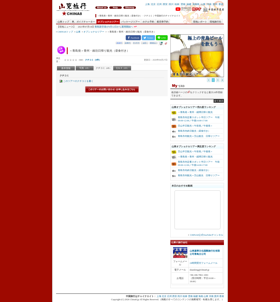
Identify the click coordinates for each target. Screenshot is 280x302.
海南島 (195, 4)
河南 (209, 4)
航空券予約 (162, 21)
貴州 (215, 4)
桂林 (177, 4)
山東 (203, 4)
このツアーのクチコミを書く (78, 81)
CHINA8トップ (65, 31)
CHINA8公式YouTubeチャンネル (206, 235)
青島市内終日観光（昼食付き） (194, 131)
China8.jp (134, 299)
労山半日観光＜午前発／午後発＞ (195, 125)
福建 (189, 4)
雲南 (183, 4)
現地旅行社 (215, 21)
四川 (171, 4)
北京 (153, 4)
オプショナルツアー (108, 21)
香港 (221, 4)
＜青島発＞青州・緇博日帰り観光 (195, 112)
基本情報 (66, 68)
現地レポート (200, 21)
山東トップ (63, 21)
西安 (165, 4)
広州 (159, 4)
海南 (200, 296)
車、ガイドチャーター (83, 21)
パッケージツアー (130, 21)
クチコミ (103, 68)
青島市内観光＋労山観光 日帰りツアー (199, 136)
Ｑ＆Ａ (122, 68)
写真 (84, 68)
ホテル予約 (148, 21)
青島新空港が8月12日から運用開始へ (114, 26)
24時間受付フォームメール (204, 263)
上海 (147, 4)
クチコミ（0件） (93, 60)
